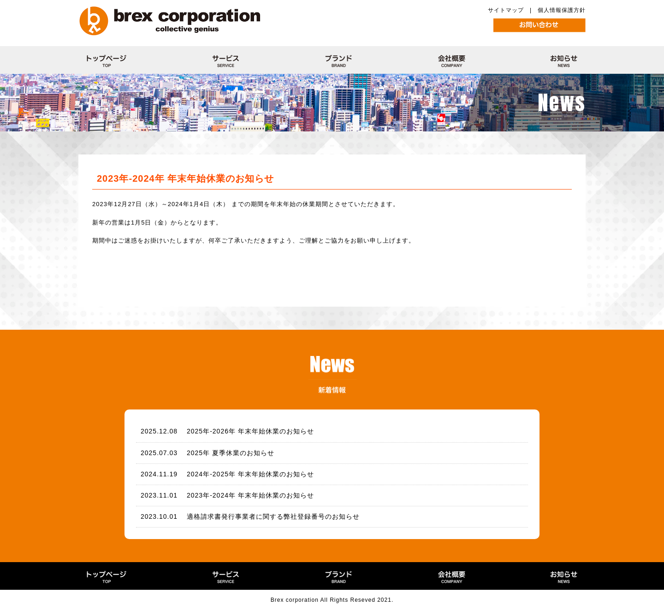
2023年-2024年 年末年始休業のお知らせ (250, 495)
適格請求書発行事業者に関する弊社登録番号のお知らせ (273, 516)
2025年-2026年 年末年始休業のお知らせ (250, 431)
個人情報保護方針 (562, 10)
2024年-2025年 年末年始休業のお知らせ (250, 474)
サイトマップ (506, 10)
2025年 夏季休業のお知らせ (230, 453)
